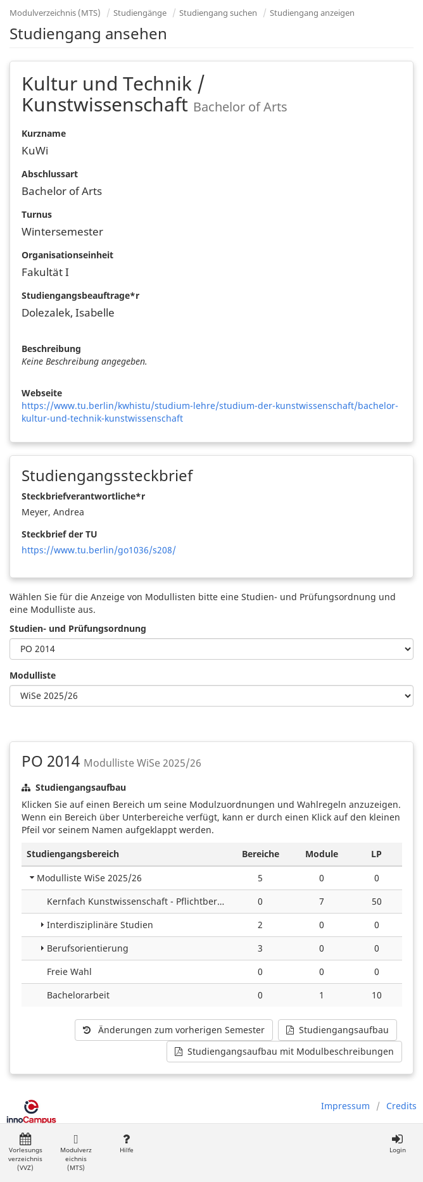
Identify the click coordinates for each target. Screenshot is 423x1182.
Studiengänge (140, 12)
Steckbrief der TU (60, 534)
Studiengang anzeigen (312, 12)
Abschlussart (50, 174)
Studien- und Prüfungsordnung (77, 628)
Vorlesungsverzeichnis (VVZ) (25, 1152)
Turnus (37, 214)
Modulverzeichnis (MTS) (55, 12)
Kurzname (44, 133)
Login (397, 1143)
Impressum (345, 1106)
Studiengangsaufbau (337, 1030)
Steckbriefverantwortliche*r (83, 496)
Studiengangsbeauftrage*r (80, 295)
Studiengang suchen (218, 12)
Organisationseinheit (67, 255)
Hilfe (126, 1143)
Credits (401, 1106)
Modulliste (32, 675)
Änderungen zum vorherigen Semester (174, 1030)
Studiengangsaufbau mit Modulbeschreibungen (284, 1051)
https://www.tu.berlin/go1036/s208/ (99, 550)
